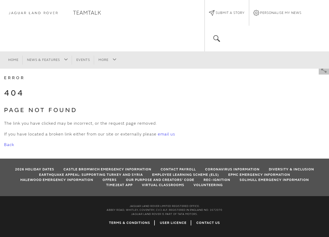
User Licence (173, 223)
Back (9, 144)
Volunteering (208, 185)
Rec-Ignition (217, 180)
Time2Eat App (119, 185)
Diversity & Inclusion (291, 169)
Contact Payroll (178, 169)
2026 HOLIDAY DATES (34, 169)
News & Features (47, 59)
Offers (110, 180)
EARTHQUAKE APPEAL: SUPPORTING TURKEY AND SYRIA (91, 175)
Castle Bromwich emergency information (107, 169)
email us (166, 134)
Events (83, 60)
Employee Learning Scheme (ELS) (185, 175)
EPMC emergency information (259, 175)
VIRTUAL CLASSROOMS (163, 185)
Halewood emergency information (56, 180)
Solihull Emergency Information (274, 180)
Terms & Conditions (129, 223)
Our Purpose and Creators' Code (160, 180)
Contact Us (208, 223)
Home (13, 60)
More (107, 59)
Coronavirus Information (232, 169)
